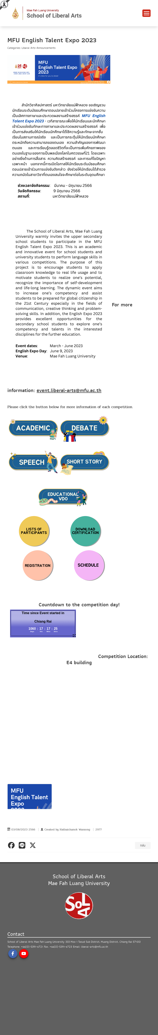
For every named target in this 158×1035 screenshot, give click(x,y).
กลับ (142, 845)
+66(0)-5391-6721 (32, 947)
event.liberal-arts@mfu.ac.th (69, 390)
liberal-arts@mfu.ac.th (94, 947)
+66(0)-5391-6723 (61, 947)
